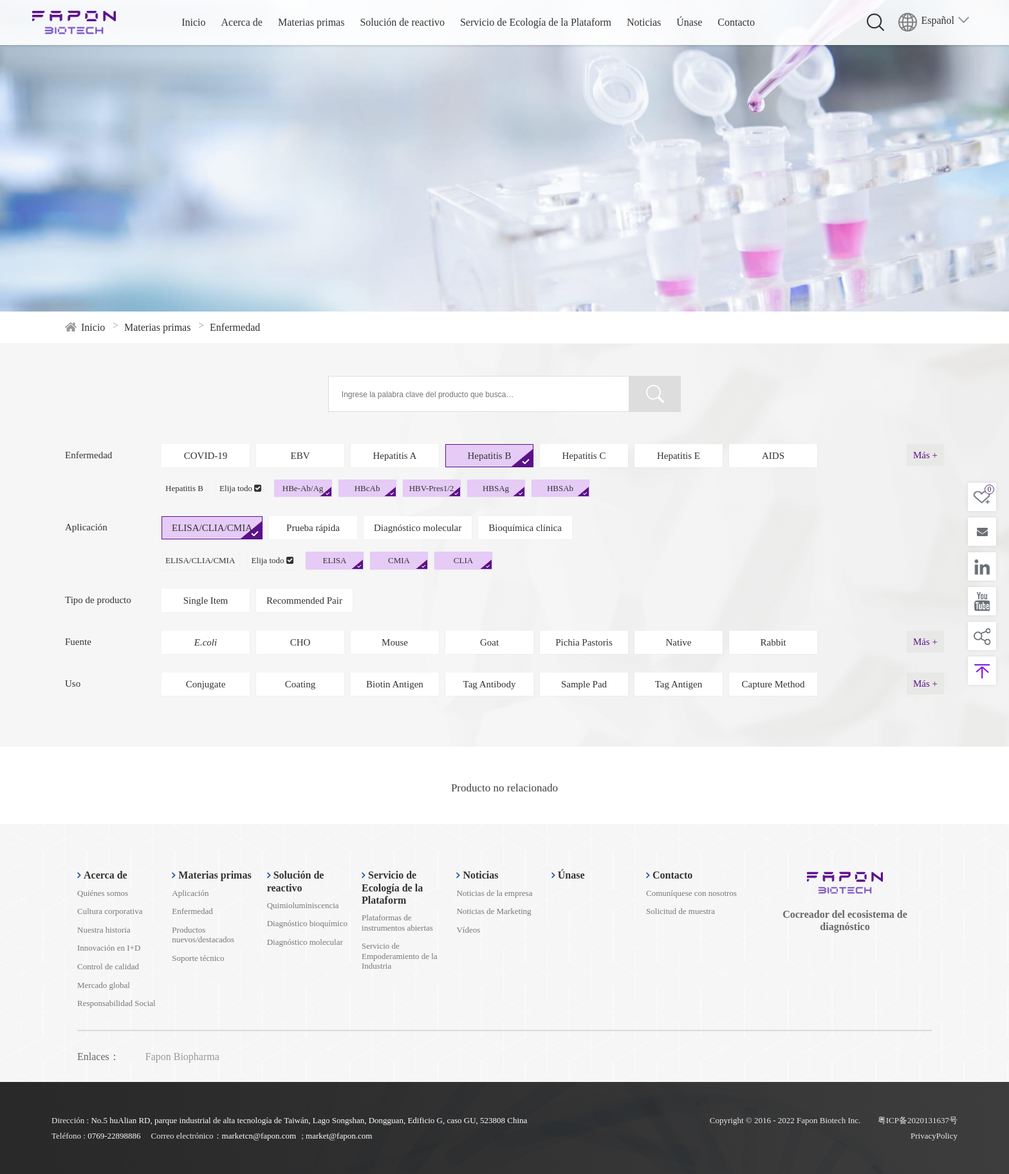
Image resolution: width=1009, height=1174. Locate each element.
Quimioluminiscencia (303, 905)
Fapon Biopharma (182, 1056)
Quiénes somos (102, 893)
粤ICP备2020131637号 (918, 1120)
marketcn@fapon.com (259, 1136)
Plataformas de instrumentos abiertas (397, 923)
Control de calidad (108, 966)
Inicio (193, 22)
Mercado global (103, 985)
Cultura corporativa (109, 911)
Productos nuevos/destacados (203, 935)
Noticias (644, 22)
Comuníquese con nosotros (691, 893)
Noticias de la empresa (494, 893)
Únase (689, 22)
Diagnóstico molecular (305, 942)
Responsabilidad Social (116, 1003)
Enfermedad (192, 911)
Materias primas (311, 22)
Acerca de (242, 22)
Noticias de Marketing (493, 911)
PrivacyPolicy (934, 1136)
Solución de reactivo (402, 22)
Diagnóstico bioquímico (307, 923)
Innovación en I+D (108, 948)
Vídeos (468, 930)
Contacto (736, 22)
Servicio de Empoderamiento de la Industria (400, 956)
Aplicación (190, 893)
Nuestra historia (104, 930)
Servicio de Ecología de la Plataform (535, 22)
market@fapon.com (339, 1136)
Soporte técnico (198, 958)
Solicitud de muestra (680, 911)
